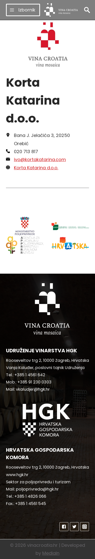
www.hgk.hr (17, 475)
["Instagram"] (84, 526)
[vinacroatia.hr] (61, 10)
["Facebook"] (63, 526)
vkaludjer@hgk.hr (33, 389)
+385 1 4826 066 (30, 496)
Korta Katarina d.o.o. (36, 168)
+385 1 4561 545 (30, 503)
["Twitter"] (74, 526)
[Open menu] (23, 10)
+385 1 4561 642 (29, 375)
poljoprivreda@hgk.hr (37, 489)
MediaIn (50, 553)
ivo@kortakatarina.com (40, 159)
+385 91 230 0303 (34, 382)
